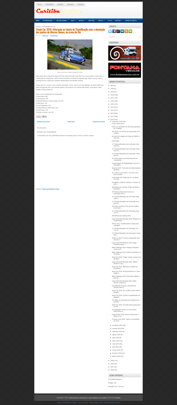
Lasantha (85, 402)
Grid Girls (91, 20)
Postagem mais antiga (98, 121)
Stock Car (45, 35)
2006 (112, 370)
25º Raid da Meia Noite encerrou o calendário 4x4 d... (123, 192)
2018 (112, 95)
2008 (112, 364)
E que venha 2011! (118, 123)
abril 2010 (115, 347)
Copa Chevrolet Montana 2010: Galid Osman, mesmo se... (124, 282)
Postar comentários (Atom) (50, 189)
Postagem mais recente (43, 121)
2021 (112, 85)
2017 (112, 98)
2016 (112, 101)
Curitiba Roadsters (116, 379)
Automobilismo (49, 19)
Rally (74, 19)
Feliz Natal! (115, 141)
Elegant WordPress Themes (112, 402)
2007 (112, 367)
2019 (112, 92)
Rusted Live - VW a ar (117, 386)
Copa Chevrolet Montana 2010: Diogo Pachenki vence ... (124, 243)
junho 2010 (116, 341)
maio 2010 (116, 344)
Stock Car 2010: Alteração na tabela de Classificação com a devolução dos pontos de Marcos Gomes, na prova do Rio (70, 30)
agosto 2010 (116, 334)
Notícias (119, 19)
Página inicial (71, 121)
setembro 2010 (117, 331)
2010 (112, 119)
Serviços (70, 4)
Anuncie (60, 4)
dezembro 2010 (117, 121)
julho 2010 (116, 337)
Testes (110, 20)
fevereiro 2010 (117, 353)
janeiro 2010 (116, 356)
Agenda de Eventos (131, 20)
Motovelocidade (63, 19)
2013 (112, 110)
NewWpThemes (67, 402)
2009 (112, 360)
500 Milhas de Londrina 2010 (121, 216)
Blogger (118, 398)
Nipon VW (113, 383)
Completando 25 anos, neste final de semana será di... (124, 286)
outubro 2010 (116, 328)
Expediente (50, 4)
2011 (112, 116)
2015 (112, 104)
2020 (112, 88)
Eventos (102, 19)
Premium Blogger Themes (96, 402)
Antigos (83, 19)
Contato (81, 4)
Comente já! (54, 35)
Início (40, 4)
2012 (112, 113)
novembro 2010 (117, 325)
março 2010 (116, 350)
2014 (112, 107)
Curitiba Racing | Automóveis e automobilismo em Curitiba (87, 398)
